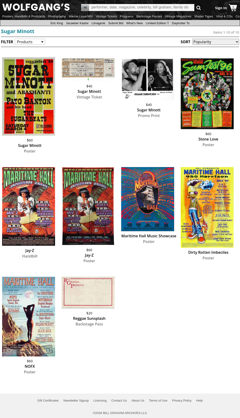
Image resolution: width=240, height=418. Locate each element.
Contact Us (119, 400)
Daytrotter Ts (180, 23)
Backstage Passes (149, 16)
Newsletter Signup (76, 400)
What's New (134, 23)
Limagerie (98, 23)
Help (199, 400)
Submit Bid (115, 23)
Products (24, 41)
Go (198, 7)
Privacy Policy (181, 400)
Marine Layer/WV (81, 16)
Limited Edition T (157, 23)
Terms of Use (158, 400)
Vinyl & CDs (224, 16)
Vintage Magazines (178, 16)
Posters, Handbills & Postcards (23, 16)
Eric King (56, 23)
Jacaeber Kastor (77, 23)
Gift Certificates (48, 400)
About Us (137, 400)
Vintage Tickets (106, 16)
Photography (57, 16)
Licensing (100, 400)
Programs (127, 16)
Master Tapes (203, 16)
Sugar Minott (17, 31)
